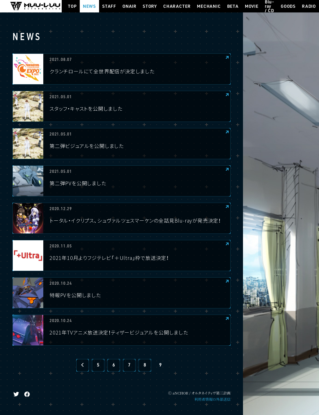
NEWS (89, 6)
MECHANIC (209, 6)
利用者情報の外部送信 (212, 399)
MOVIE (252, 6)
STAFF (109, 6)
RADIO (309, 6)
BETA (233, 6)
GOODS (288, 6)
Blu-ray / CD (269, 6)
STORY (150, 6)
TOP (72, 6)
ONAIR (129, 6)
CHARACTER (177, 6)
